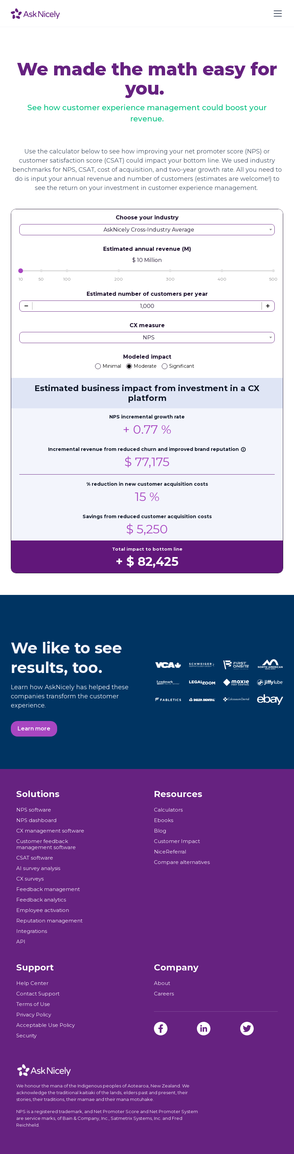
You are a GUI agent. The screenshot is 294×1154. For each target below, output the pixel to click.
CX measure (147, 325)
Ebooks (163, 820)
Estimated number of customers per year (147, 294)
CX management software (50, 831)
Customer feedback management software (46, 844)
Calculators (168, 810)
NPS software (33, 810)
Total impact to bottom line (147, 549)
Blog (160, 831)
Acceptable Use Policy (45, 1025)
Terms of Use (33, 1004)
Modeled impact (147, 357)
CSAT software (34, 858)
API (20, 942)
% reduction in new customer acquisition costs (147, 484)
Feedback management (48, 889)
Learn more (34, 728)
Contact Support (38, 994)
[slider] (20, 270)
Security (26, 1036)
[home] (35, 13)
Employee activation (42, 910)
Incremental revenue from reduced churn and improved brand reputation (147, 449)
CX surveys (30, 879)
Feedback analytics (41, 900)
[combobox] (147, 229)
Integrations (31, 931)
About (162, 983)
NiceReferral (170, 852)
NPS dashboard (36, 820)
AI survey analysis (38, 868)
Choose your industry (147, 217)
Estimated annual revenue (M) (147, 249)
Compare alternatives (182, 862)
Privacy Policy (33, 1015)
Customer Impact (177, 841)
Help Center (32, 983)
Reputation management (49, 921)
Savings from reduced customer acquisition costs (147, 516)
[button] (276, 13)
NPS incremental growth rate (147, 417)
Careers (164, 994)
